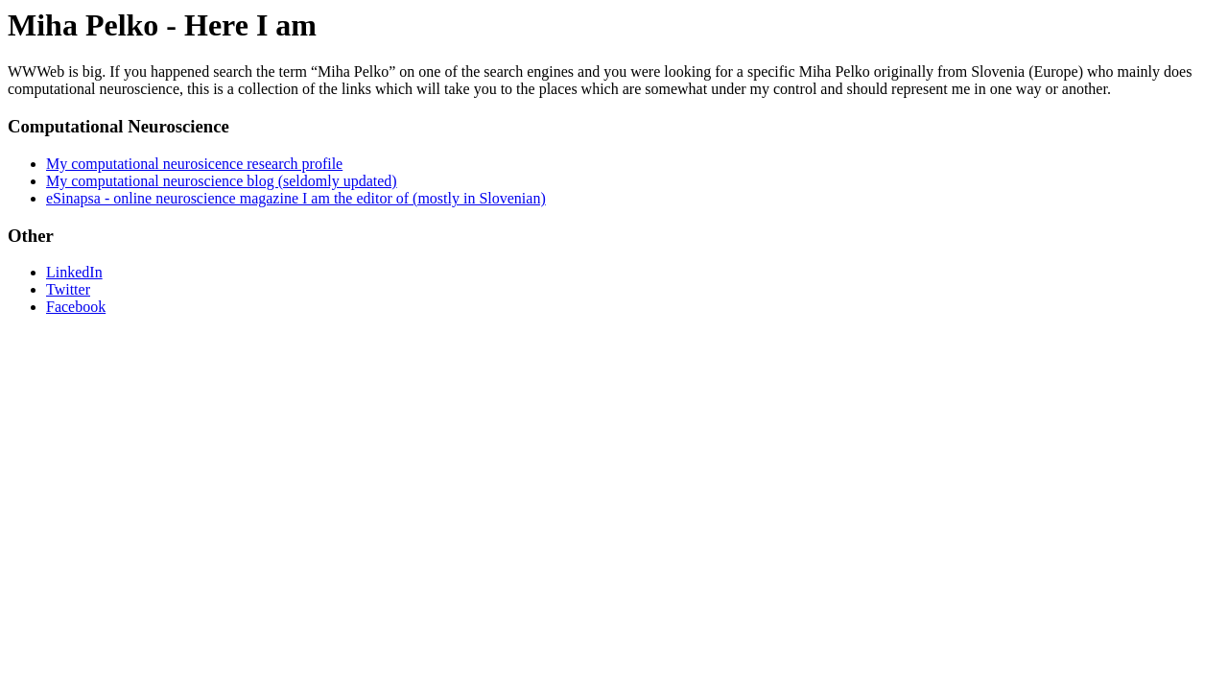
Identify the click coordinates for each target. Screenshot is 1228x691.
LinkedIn (74, 272)
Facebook (76, 306)
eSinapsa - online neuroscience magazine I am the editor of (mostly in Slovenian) (296, 198)
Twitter (68, 289)
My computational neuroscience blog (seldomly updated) (221, 181)
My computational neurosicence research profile (194, 163)
